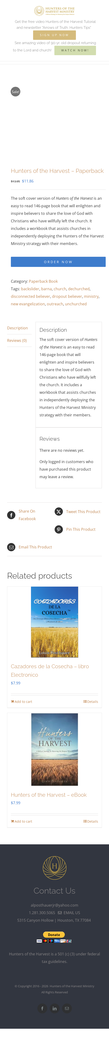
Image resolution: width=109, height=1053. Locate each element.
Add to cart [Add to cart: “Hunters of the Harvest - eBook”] (23, 821)
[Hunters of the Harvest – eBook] (54, 749)
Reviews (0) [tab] (17, 340)
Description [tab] (17, 328)
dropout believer (67, 296)
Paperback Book (43, 281)
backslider (30, 288)
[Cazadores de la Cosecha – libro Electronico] (54, 622)
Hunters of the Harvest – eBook (49, 795)
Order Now (58, 262)
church (60, 288)
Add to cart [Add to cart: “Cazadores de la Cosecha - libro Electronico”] (23, 701)
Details (92, 701)
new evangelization (28, 304)
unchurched (76, 304)
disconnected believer (30, 296)
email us (69, 912)
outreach (55, 304)
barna (46, 288)
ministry (91, 296)
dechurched (79, 288)
